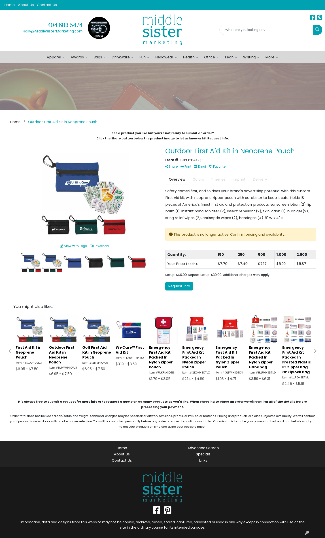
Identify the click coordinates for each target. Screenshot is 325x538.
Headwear (166, 57)
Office (211, 57)
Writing (251, 57)
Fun (144, 57)
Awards (79, 57)
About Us (26, 4)
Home (9, 4)
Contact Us (47, 4)
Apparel (56, 57)
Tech (231, 57)
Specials (203, 454)
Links (203, 460)
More (271, 57)
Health (190, 57)
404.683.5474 (65, 25)
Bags (99, 57)
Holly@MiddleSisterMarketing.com (53, 31)
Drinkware (123, 57)
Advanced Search (203, 447)
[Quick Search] (266, 30)
